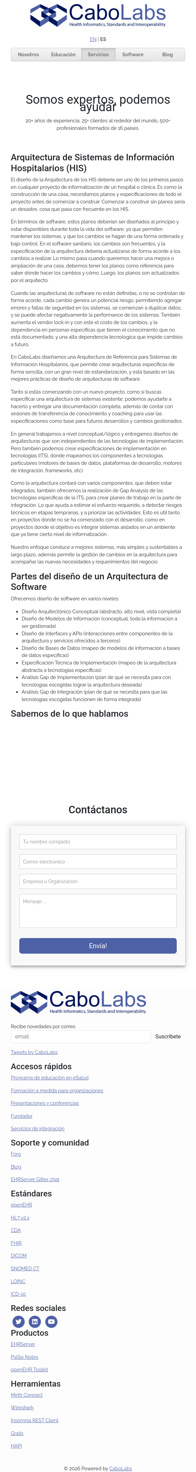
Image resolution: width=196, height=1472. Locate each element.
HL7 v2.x (20, 1217)
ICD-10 (18, 1294)
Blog (167, 54)
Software (133, 54)
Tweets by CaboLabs (34, 1052)
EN (93, 39)
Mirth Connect (27, 1395)
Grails (17, 1433)
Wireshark (22, 1407)
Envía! (98, 946)
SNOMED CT (25, 1268)
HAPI (16, 1446)
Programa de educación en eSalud (50, 1077)
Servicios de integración (38, 1128)
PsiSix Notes (24, 1357)
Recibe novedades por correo (43, 1026)
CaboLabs (120, 1468)
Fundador (21, 1116)
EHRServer (23, 1344)
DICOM (19, 1255)
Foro (16, 1154)
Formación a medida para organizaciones (57, 1090)
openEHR (21, 1205)
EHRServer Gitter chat (35, 1179)
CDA (16, 1230)
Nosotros (28, 54)
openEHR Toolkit (29, 1369)
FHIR (16, 1243)
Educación (63, 54)
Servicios (98, 54)
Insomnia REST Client (34, 1420)
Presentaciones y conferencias (45, 1103)
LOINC (18, 1281)
